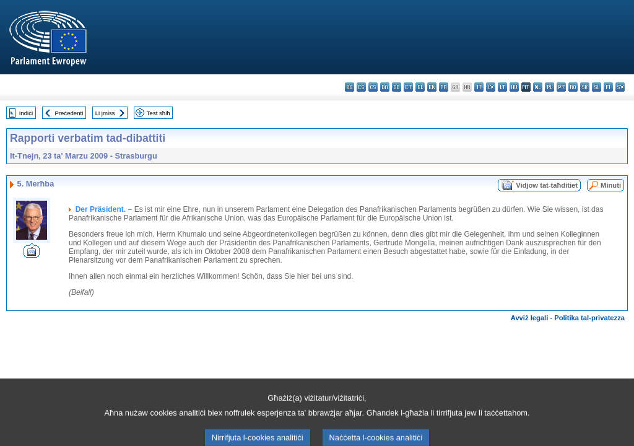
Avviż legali (530, 317)
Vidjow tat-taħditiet (547, 185)
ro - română (573, 87)
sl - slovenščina (596, 87)
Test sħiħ (158, 113)
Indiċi (26, 113)
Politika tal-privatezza (589, 317)
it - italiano (479, 87)
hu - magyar (514, 87)
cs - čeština (373, 87)
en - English (431, 87)
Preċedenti (68, 113)
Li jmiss (105, 113)
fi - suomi (608, 87)
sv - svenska (620, 87)
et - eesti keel (408, 87)
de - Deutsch (396, 87)
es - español (361, 87)
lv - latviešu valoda (490, 87)
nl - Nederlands (537, 87)
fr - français (443, 87)
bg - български (349, 87)
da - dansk (384, 87)
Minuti (611, 185)
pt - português (561, 87)
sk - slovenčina (584, 87)
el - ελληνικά (420, 87)
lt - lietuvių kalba (502, 87)
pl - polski (549, 87)
